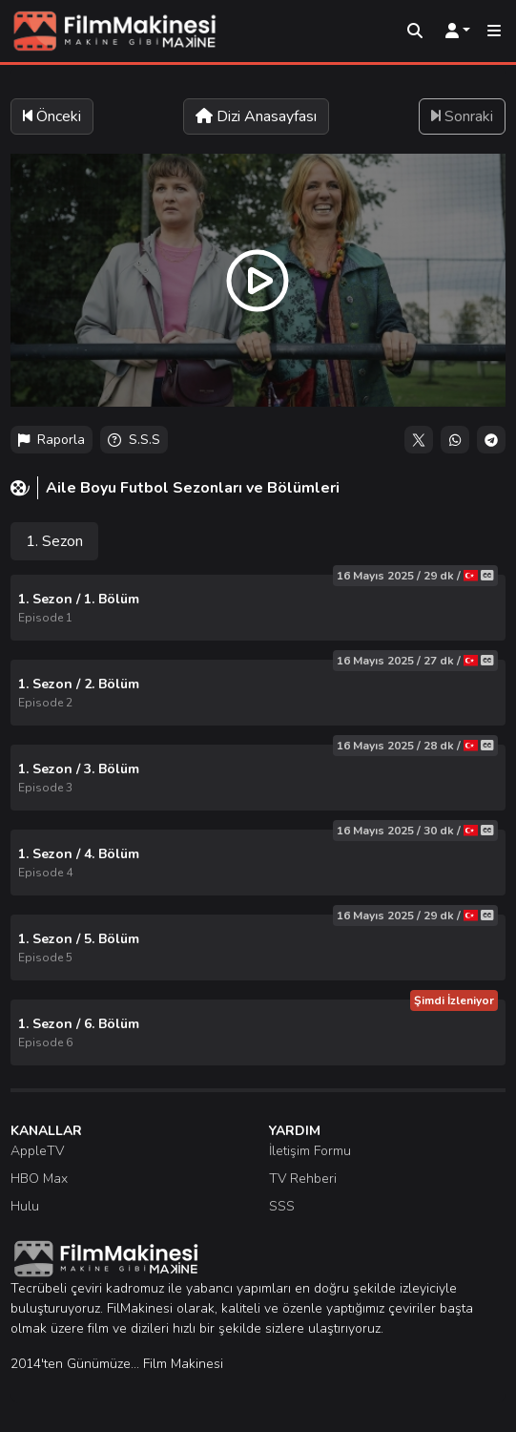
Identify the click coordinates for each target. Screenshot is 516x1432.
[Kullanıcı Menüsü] (458, 31)
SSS (282, 1206)
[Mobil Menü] (494, 31)
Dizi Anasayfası (256, 116)
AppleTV (37, 1151)
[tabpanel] (258, 820)
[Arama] (415, 31)
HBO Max (39, 1178)
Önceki (52, 116)
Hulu (24, 1206)
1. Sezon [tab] (54, 541)
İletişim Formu (310, 1151)
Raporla (51, 440)
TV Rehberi (303, 1178)
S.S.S (134, 440)
